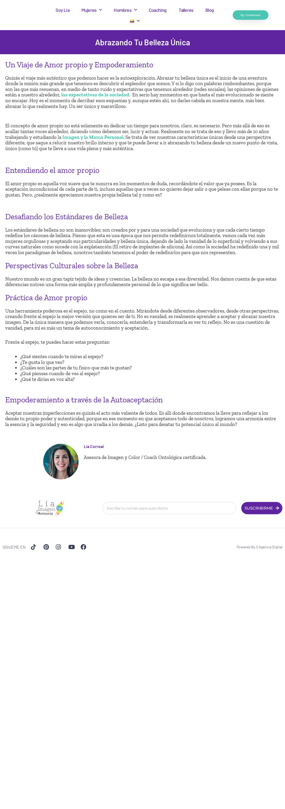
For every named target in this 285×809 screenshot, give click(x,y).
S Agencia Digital (269, 547)
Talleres (186, 10)
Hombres (125, 10)
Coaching (158, 10)
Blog (209, 10)
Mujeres (91, 10)
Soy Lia (62, 10)
